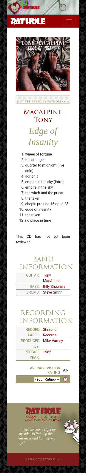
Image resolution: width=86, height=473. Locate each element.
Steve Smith (53, 292)
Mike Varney (53, 341)
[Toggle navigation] (69, 21)
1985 (47, 352)
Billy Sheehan (54, 286)
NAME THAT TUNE (43, 418)
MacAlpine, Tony (43, 116)
